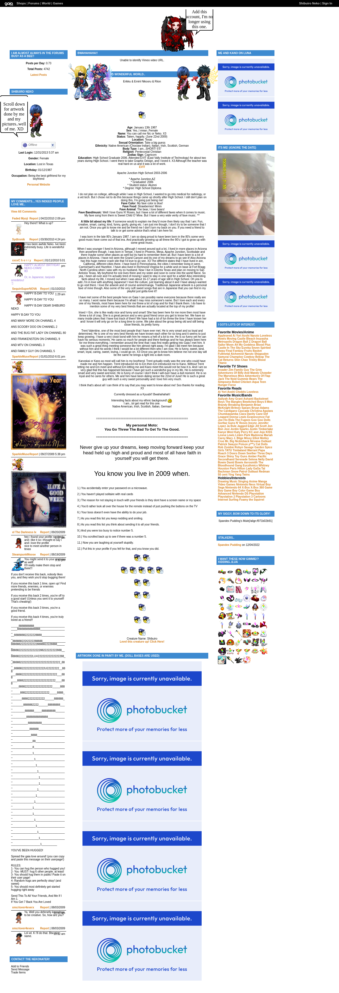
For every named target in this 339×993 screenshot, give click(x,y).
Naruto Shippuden (257, 353)
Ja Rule (232, 426)
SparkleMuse (20, 356)
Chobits (241, 391)
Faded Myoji (20, 218)
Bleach (250, 338)
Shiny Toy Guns (236, 456)
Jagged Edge (245, 426)
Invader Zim (225, 369)
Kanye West (226, 432)
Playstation (256, 493)
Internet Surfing (228, 499)
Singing (243, 481)
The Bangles (233, 401)
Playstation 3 (244, 496)
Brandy (222, 404)
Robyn (239, 447)
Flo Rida (228, 420)
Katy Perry (241, 432)
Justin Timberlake (261, 429)
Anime (253, 481)
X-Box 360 (257, 487)
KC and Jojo (257, 432)
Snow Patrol (239, 471)
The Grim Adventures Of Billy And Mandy (240, 371)
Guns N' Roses (238, 423)
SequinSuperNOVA (24, 288)
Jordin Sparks (239, 429)
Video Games (226, 484)
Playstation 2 (226, 496)
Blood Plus (263, 344)
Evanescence (256, 416)
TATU (228, 450)
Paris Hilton (237, 468)
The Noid (231, 378)
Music (233, 481)
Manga (262, 481)
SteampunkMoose (24, 554)
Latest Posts (38, 74)
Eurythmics (250, 465)
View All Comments (23, 211)
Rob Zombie (226, 447)
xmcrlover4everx (23, 907)
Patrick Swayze (228, 444)
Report (34, 218)
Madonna (257, 435)
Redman (264, 471)
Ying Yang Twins (239, 474)
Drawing (223, 481)
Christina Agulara (261, 410)
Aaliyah (223, 398)
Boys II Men (265, 401)
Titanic (222, 362)
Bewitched (249, 401)
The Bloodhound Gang (240, 464)
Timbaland (240, 450)
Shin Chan (241, 359)
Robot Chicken (242, 381)
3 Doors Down (236, 453)
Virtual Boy (263, 484)
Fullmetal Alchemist (231, 353)
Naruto (254, 335)
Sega (221, 487)
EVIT (142, 166)
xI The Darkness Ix (24, 532)
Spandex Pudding (229, 544)
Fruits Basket (252, 350)
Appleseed (225, 335)
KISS (269, 432)
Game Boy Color (234, 490)
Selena (253, 459)
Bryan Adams (260, 407)
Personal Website (38, 184)
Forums (33, 3)
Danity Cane (255, 413)
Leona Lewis (226, 435)
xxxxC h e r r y (21, 260)
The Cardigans (227, 410)
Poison (243, 444)
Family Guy (241, 369)
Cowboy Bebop (254, 356)
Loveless (266, 335)
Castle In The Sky (229, 347)
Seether (251, 453)
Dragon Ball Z (241, 341)
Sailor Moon (226, 344)
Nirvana (255, 441)
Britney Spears (241, 407)
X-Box (246, 487)
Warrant (252, 450)
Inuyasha (262, 338)
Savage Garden (254, 447)
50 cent (222, 474)
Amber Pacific (257, 456)
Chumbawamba (228, 413)
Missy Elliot (251, 438)
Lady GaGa (253, 468)
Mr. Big (229, 441)
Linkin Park (242, 435)
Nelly (261, 459)
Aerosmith (250, 462)
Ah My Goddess (244, 344)
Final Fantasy (235, 350)
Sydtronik (18, 239)
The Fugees (242, 420)
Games (58, 3)
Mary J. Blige (235, 438)
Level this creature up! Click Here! (142, 641)
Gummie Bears (247, 378)
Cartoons (259, 496)
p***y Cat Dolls (258, 444)
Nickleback (242, 441)
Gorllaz (222, 423)
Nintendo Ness (245, 484)
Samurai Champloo (230, 356)
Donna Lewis (238, 416)
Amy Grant (235, 398)
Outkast (266, 441)
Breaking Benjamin (240, 404)
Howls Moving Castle (231, 338)
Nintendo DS (240, 493)
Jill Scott (261, 426)
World (46, 3)
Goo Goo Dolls (261, 420)
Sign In (327, 3)
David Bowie (235, 462)
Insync (252, 423)
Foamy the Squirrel (251, 499)
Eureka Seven (251, 347)
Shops (21, 3)
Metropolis (225, 341)
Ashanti (248, 398)
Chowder (266, 372)
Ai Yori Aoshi (241, 335)
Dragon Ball (259, 341)
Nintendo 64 (233, 487)
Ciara (242, 413)
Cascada (243, 410)
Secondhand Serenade (233, 459)
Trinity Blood (257, 359)
